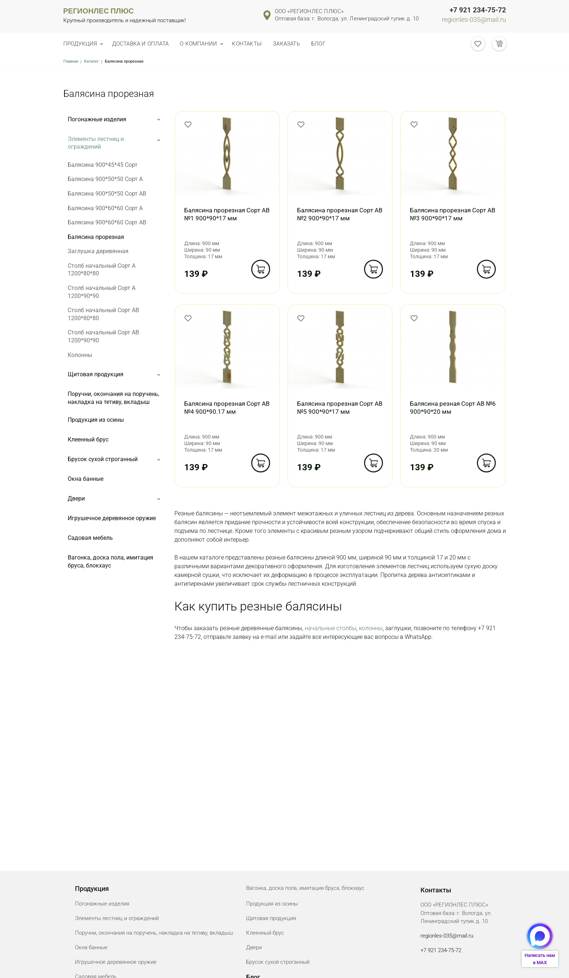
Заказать (297, 43)
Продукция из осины (96, 419)
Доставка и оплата (143, 43)
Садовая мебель (90, 537)
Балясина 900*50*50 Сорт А (105, 179)
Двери (76, 498)
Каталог (91, 61)
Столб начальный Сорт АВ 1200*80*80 (103, 314)
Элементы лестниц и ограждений (96, 142)
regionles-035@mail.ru (474, 19)
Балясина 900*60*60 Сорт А (105, 208)
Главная (70, 61)
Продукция (80, 43)
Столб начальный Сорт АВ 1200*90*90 (103, 336)
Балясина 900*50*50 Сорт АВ (107, 193)
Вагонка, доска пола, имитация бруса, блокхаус (110, 561)
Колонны (80, 354)
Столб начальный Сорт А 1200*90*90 (101, 291)
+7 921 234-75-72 (478, 10)
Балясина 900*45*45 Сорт (103, 164)
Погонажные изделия (97, 119)
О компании (204, 43)
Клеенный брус (88, 439)
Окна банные (85, 478)
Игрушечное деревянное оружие (112, 518)
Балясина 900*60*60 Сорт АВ (107, 222)
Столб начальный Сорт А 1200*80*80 (101, 269)
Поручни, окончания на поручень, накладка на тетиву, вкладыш (113, 397)
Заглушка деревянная (98, 251)
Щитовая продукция (95, 374)
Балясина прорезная (96, 236)
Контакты (255, 43)
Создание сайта (489, 966)
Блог (332, 43)
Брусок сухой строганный (103, 459)
